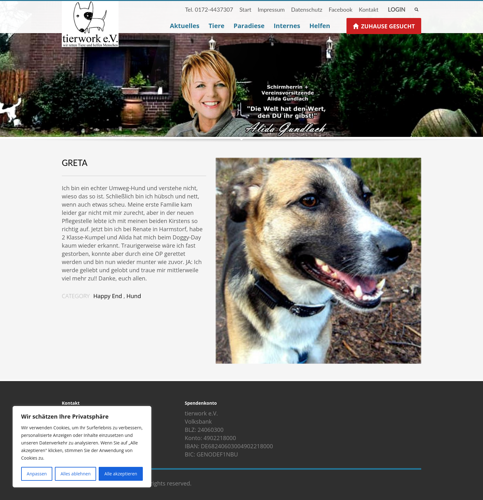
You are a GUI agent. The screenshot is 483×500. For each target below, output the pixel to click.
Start (245, 9)
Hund (133, 296)
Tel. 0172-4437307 (209, 9)
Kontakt (368, 9)
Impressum (271, 9)
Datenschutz (306, 9)
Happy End (107, 296)
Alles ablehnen (75, 474)
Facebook (340, 9)
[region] (82, 446)
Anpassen (37, 474)
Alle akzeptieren (120, 474)
